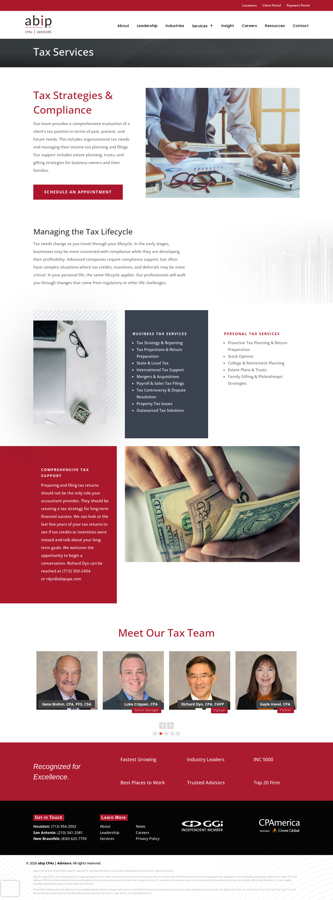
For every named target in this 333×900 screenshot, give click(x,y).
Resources (275, 25)
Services (200, 26)
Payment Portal (298, 6)
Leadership (147, 25)
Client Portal (271, 6)
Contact (301, 25)
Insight (227, 25)
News (140, 826)
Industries (174, 25)
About (123, 25)
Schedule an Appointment (78, 191)
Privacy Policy (147, 838)
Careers (249, 25)
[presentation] (10, 888)
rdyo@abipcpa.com (63, 578)
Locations (249, 6)
